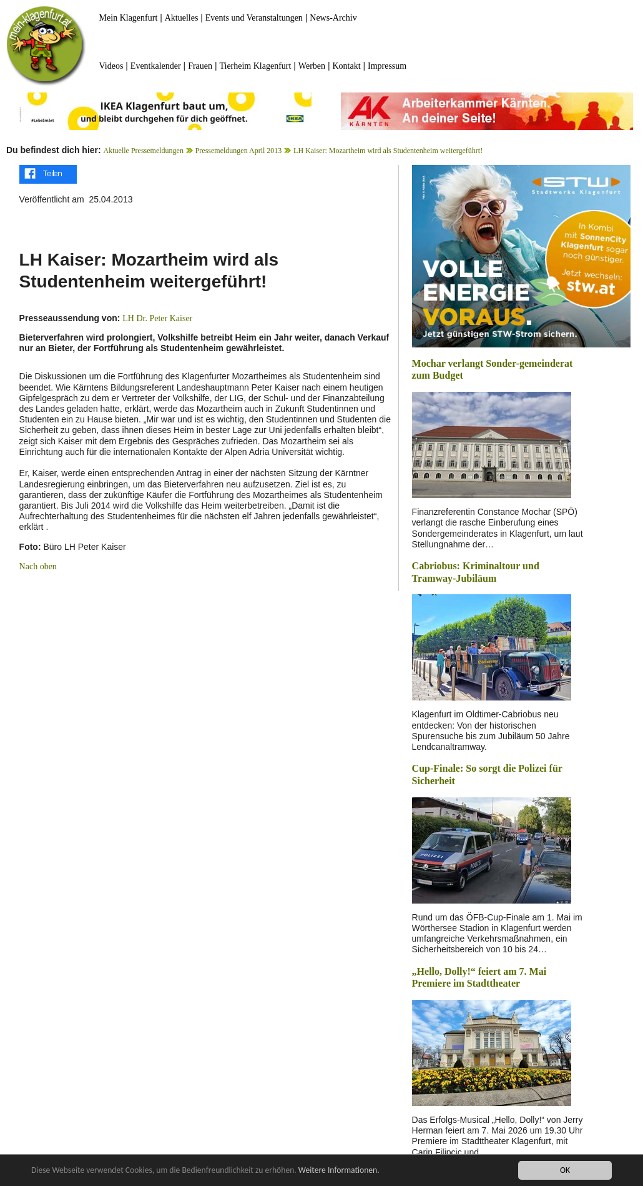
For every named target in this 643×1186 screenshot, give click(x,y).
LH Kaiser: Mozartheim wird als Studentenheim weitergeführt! (388, 150)
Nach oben (38, 566)
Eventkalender (155, 66)
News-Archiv (333, 17)
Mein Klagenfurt (128, 17)
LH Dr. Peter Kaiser (157, 318)
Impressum (387, 66)
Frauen (200, 66)
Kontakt (346, 66)
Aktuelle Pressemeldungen (144, 150)
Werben (311, 66)
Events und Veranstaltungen (254, 17)
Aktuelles (182, 17)
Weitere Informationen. (339, 1170)
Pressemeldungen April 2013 (238, 150)
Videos (111, 66)
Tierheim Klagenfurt (255, 66)
